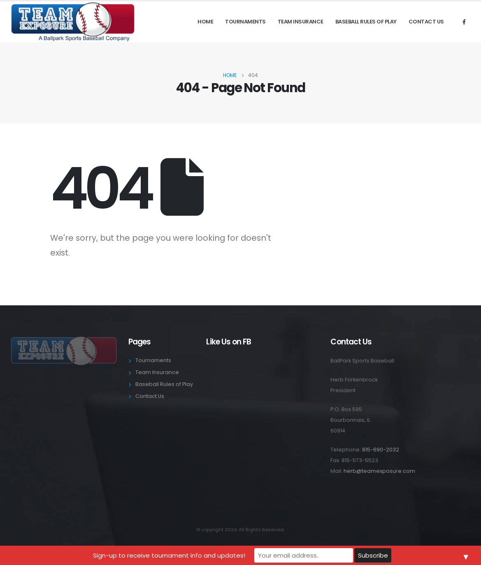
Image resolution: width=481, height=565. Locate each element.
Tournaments (245, 22)
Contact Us (426, 22)
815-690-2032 (380, 449)
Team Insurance (300, 22)
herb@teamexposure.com (379, 470)
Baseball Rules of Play (366, 22)
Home (205, 22)
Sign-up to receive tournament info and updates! (169, 555)
